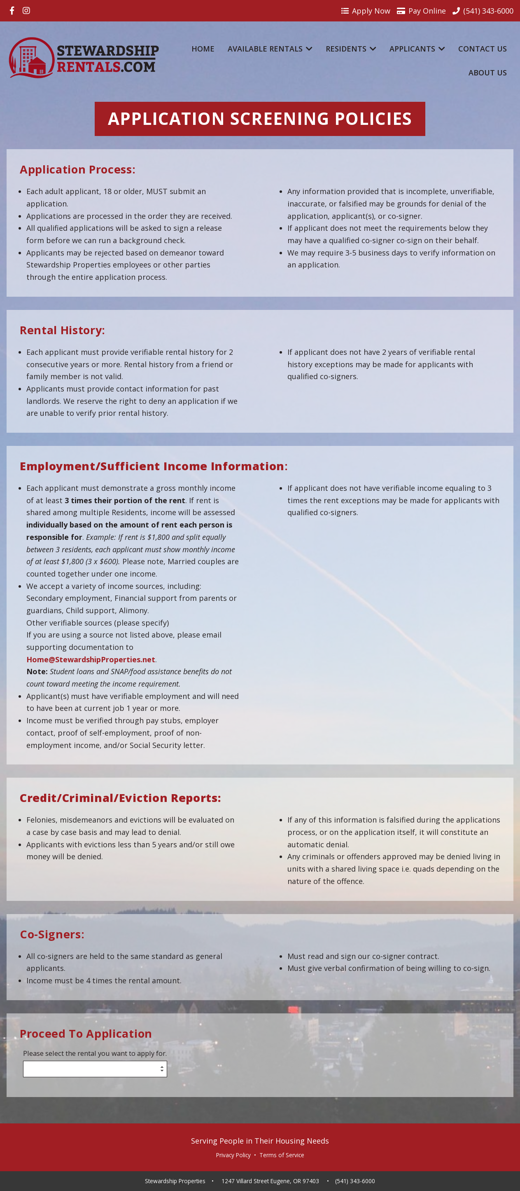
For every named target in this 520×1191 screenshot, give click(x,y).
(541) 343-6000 (355, 1181)
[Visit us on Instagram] (26, 11)
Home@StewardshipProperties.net (90, 659)
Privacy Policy (233, 1155)
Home (203, 49)
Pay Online (421, 10)
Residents (351, 49)
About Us (488, 72)
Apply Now (365, 10)
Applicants (417, 49)
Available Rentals (270, 49)
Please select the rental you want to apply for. (95, 1053)
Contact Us (482, 49)
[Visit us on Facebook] (12, 11)
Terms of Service (281, 1155)
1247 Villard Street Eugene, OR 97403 (270, 1181)
